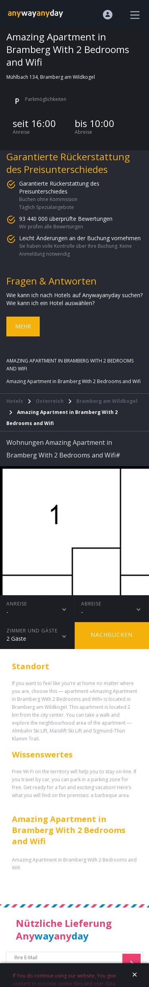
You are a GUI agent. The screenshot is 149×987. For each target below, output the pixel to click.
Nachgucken (112, 634)
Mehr (23, 326)
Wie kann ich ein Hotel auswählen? (50, 303)
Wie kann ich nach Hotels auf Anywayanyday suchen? (74, 295)
